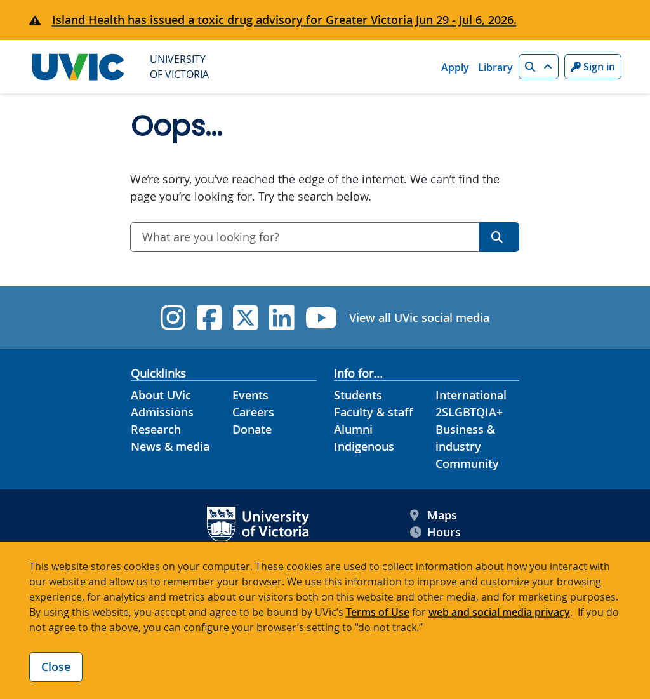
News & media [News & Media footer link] (170, 446)
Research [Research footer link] (156, 429)
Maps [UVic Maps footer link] (433, 515)
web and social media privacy (499, 612)
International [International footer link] (471, 395)
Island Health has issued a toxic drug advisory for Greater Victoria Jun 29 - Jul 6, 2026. (284, 19)
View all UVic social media (419, 317)
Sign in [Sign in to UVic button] (593, 67)
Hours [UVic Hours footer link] (435, 532)
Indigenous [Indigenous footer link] (364, 446)
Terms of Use (377, 612)
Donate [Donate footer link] (252, 429)
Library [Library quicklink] (495, 67)
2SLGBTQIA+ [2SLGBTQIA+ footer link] (469, 412)
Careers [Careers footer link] (253, 412)
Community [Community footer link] (467, 463)
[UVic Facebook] (209, 317)
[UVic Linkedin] (281, 317)
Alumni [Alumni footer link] (353, 429)
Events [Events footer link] (250, 395)
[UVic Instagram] (173, 317)
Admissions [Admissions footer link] (162, 412)
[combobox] (304, 237)
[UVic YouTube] (321, 317)
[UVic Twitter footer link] (245, 317)
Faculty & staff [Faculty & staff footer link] (373, 412)
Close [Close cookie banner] (55, 666)
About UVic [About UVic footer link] (161, 395)
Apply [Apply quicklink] (455, 67)
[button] (539, 66)
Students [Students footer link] (358, 395)
